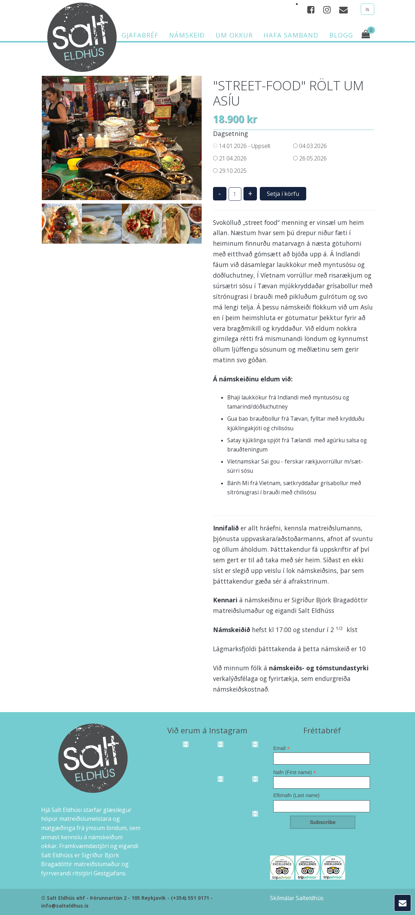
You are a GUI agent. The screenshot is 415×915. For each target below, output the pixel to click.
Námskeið (187, 35)
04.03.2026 (310, 146)
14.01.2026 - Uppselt (241, 146)
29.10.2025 (230, 171)
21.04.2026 (230, 158)
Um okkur (234, 35)
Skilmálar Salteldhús (297, 898)
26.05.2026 (310, 158)
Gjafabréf (140, 35)
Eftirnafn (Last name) (296, 795)
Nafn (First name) (294, 772)
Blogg (341, 35)
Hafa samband (291, 35)
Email (281, 748)
